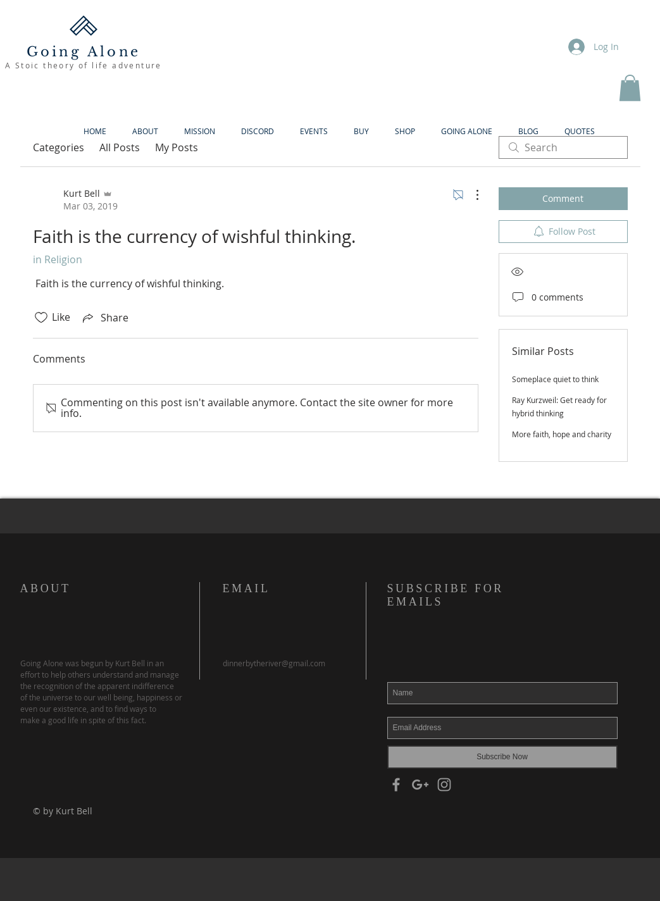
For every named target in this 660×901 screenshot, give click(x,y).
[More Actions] (470, 194)
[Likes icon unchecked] (41, 317)
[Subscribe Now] (502, 757)
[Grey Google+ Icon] (420, 784)
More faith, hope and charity (561, 434)
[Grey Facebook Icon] (396, 784)
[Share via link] (104, 317)
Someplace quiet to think (555, 379)
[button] (630, 88)
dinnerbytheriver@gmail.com (274, 663)
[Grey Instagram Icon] (444, 784)
